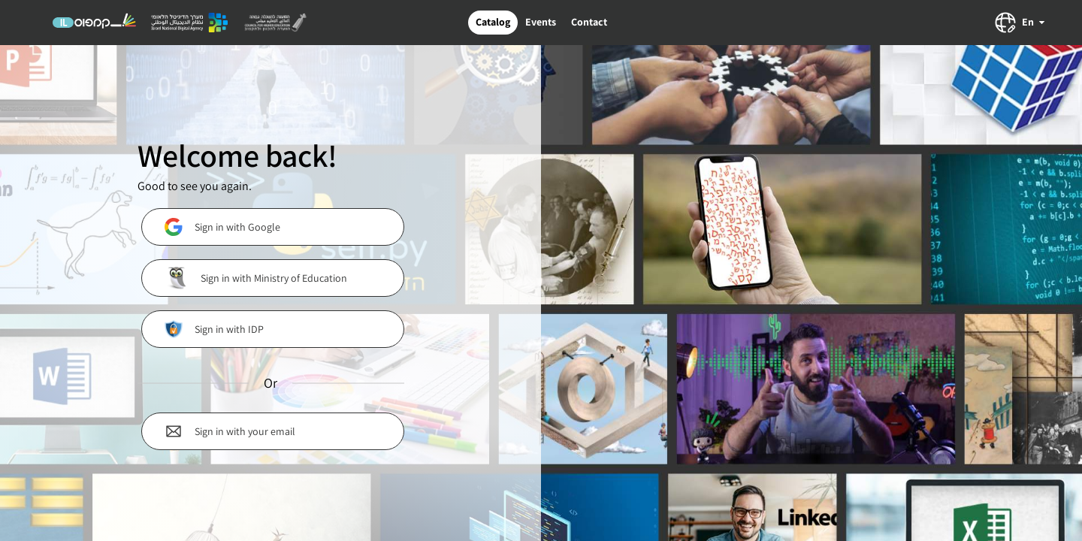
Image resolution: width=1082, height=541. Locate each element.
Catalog (493, 22)
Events (540, 22)
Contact (589, 22)
